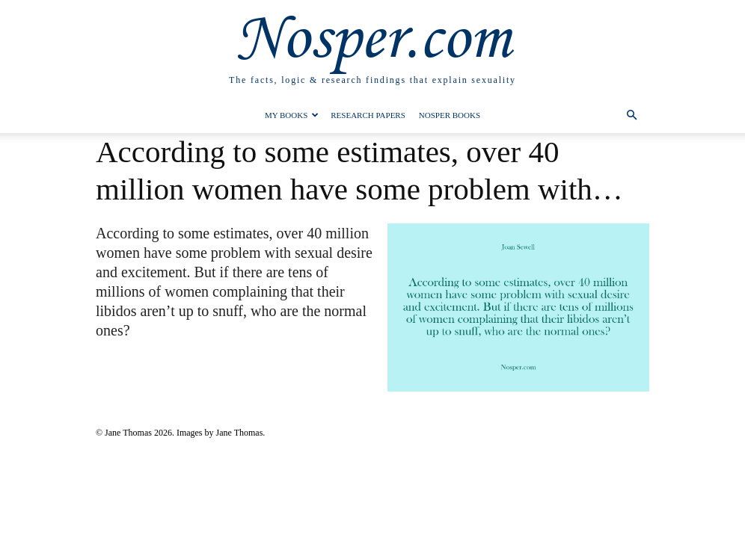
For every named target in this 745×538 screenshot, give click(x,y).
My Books (292, 115)
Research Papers (368, 115)
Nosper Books (449, 115)
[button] (631, 115)
